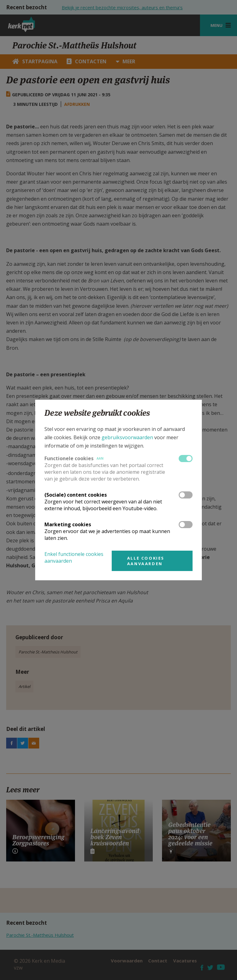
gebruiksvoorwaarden (127, 437)
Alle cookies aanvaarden (145, 560)
